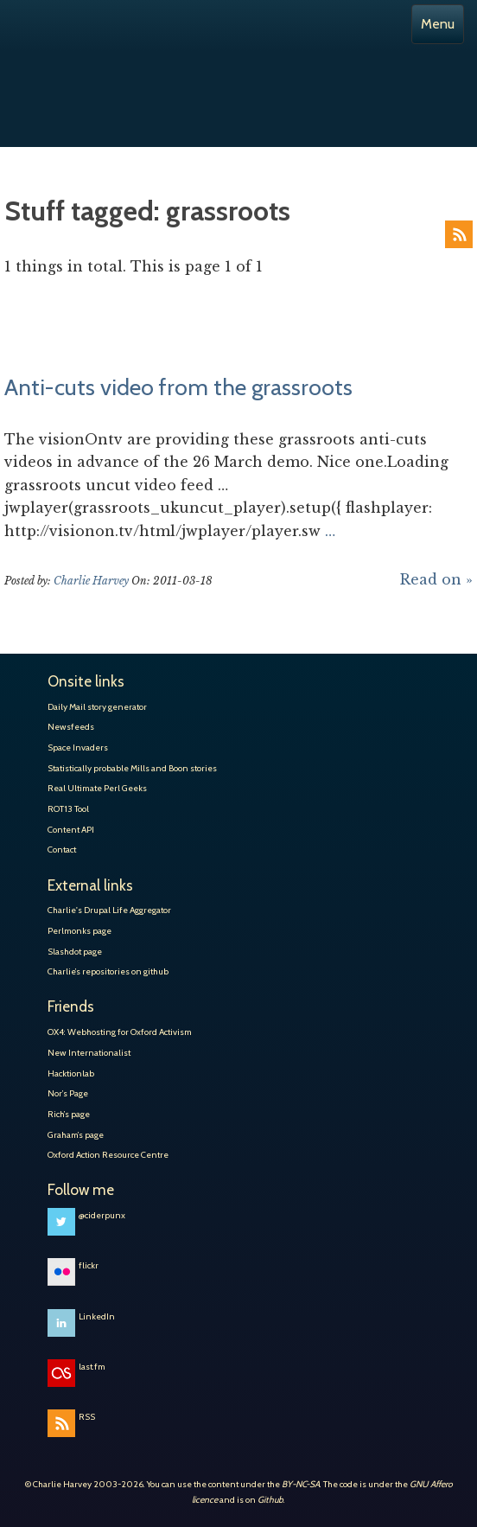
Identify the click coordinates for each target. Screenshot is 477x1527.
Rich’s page (69, 1114)
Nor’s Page (68, 1093)
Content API (71, 829)
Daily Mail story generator (97, 706)
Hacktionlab (71, 1073)
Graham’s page (76, 1134)
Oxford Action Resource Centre (108, 1154)
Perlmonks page (79, 930)
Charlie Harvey (238, 76)
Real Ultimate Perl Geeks (97, 788)
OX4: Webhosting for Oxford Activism (120, 1032)
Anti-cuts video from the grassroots (178, 387)
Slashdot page (75, 951)
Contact (62, 849)
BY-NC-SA (301, 1484)
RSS (459, 234)
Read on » (436, 579)
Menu (438, 24)
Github (270, 1499)
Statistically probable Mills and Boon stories (132, 768)
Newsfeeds (71, 726)
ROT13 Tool (68, 809)
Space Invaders (78, 747)
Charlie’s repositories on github (108, 971)
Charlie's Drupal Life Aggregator (109, 910)
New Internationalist (89, 1052)
